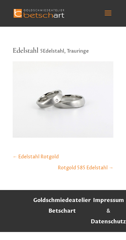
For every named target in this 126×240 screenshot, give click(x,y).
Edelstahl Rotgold (36, 157)
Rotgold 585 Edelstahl (85, 168)
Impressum (108, 200)
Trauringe (78, 51)
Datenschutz (108, 221)
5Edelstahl (52, 51)
